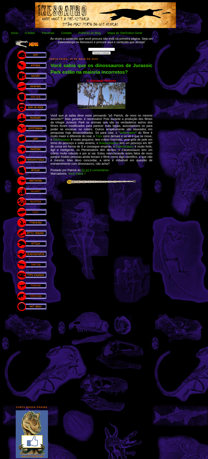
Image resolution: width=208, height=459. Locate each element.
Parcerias (48, 33)
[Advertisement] (32, 357)
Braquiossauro (109, 143)
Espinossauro (125, 146)
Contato (66, 33)
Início (14, 33)
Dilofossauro (61, 139)
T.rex (99, 136)
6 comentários (99, 170)
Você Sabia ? (77, 173)
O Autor (30, 33)
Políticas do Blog (89, 33)
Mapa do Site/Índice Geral (124, 33)
